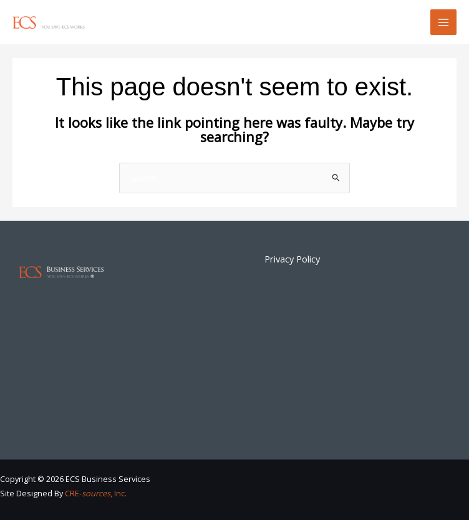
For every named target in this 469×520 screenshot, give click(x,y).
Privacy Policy (292, 259)
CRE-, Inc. (96, 493)
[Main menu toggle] (443, 22)
